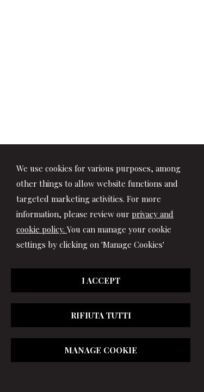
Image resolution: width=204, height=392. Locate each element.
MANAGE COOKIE (100, 350)
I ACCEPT (101, 280)
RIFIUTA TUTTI (101, 315)
